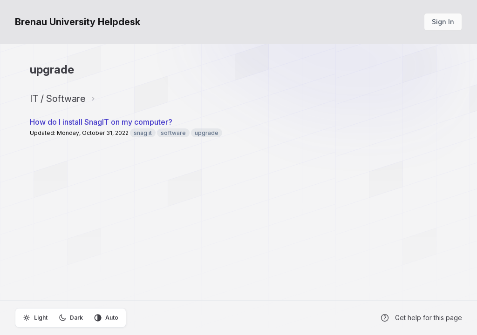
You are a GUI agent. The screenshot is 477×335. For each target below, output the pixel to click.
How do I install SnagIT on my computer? (101, 122)
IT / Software (58, 98)
